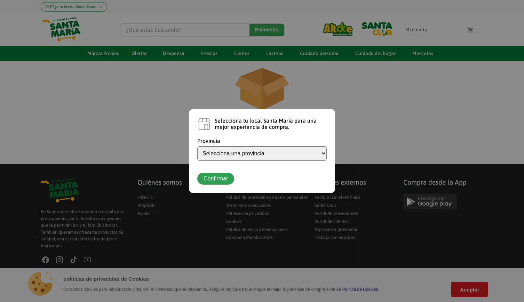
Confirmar (216, 178)
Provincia (208, 141)
